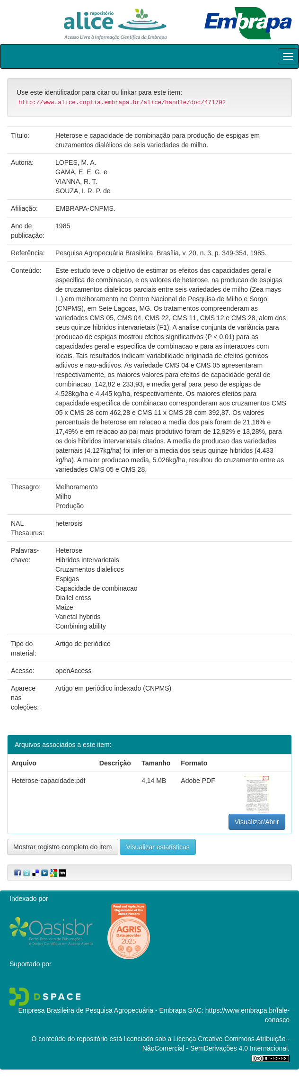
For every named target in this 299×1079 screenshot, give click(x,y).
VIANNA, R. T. (76, 181)
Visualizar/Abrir (257, 822)
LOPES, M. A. (75, 162)
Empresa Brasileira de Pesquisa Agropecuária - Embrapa (102, 1010)
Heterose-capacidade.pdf (48, 780)
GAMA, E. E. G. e (81, 172)
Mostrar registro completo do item (62, 847)
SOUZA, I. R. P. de (82, 191)
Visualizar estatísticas (157, 847)
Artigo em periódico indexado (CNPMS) (113, 688)
